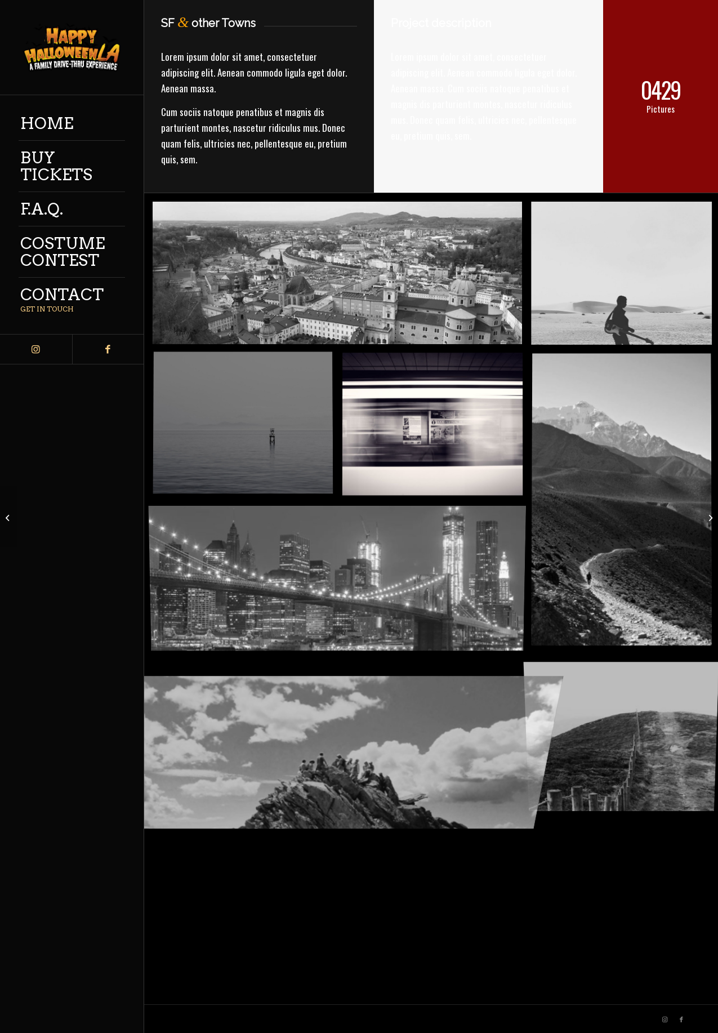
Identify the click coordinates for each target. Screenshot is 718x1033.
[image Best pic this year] (341, 580)
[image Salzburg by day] (341, 277)
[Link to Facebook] (108, 349)
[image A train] (436, 428)
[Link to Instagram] (36, 349)
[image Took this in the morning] (247, 428)
